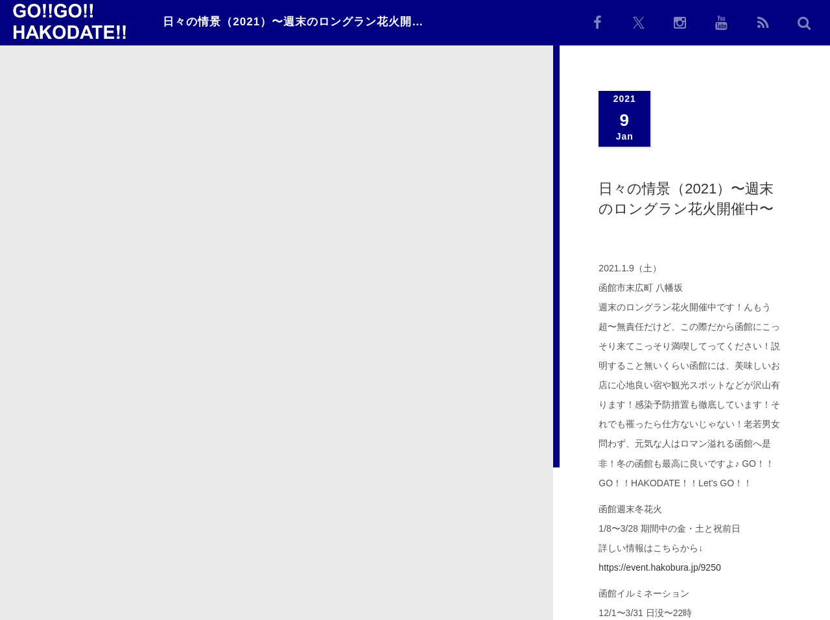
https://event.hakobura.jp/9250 (659, 567)
